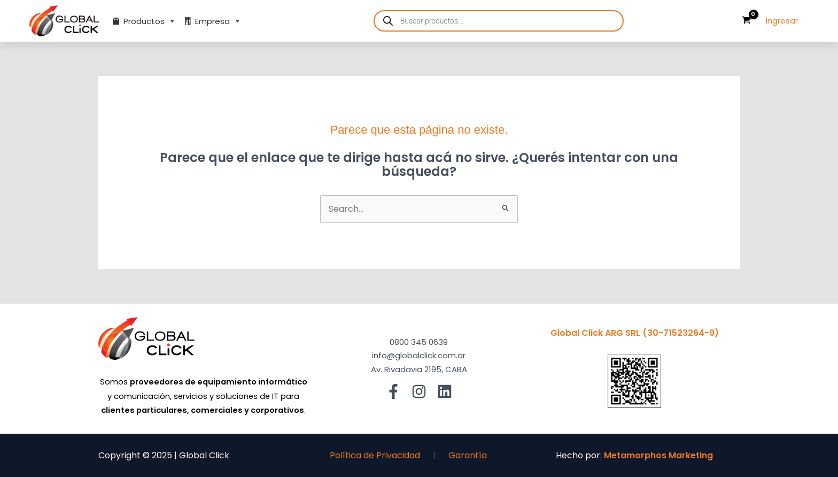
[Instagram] (419, 391)
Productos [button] (149, 21)
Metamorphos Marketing (658, 455)
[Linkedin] (444, 391)
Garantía (467, 455)
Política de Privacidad (375, 455)
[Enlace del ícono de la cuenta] (782, 21)
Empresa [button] (218, 21)
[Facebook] (393, 391)
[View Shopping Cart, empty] (746, 21)
